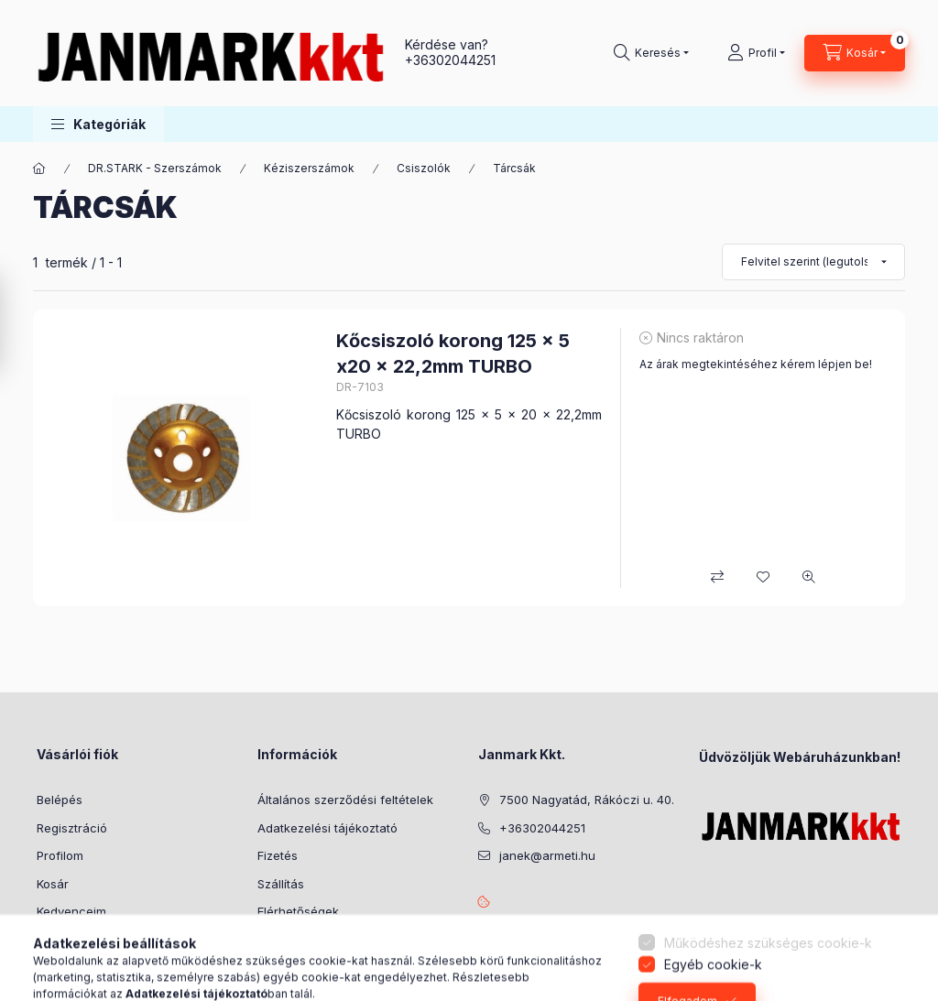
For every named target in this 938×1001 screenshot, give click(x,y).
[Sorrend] (813, 262)
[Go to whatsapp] (894, 948)
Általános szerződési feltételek (345, 799)
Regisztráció (72, 828)
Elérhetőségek (298, 911)
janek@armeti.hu (547, 855)
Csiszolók (424, 168)
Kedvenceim (71, 911)
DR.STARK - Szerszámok (155, 168)
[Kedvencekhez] (763, 577)
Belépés (59, 799)
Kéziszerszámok (309, 168)
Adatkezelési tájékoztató (327, 828)
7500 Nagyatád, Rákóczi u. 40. (586, 799)
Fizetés (277, 855)
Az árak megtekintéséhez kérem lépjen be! (755, 364)
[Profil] (756, 53)
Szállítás (280, 883)
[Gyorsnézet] (809, 577)
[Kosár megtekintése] (854, 53)
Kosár (53, 883)
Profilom (60, 855)
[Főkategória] (39, 168)
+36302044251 (450, 60)
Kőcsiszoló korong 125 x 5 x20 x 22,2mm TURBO (453, 353)
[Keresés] (651, 53)
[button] (98, 124)
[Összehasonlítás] (717, 577)
